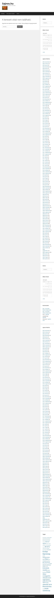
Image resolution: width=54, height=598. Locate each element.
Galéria (18, 13)
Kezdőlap (2, 13)
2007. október (45, 228)
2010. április (45, 179)
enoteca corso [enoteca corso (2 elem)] (44, 548)
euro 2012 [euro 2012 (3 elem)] (49, 549)
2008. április (45, 218)
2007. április (45, 238)
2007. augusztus (46, 231)
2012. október (45, 131)
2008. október (45, 209)
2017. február (45, 87)
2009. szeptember (46, 191)
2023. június (45, 68)
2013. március (45, 123)
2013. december (46, 110)
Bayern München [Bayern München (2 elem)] (47, 540)
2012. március (45, 142)
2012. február (45, 144)
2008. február (45, 221)
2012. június (45, 137)
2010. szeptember (46, 171)
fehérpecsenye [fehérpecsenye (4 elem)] (46, 557)
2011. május (45, 158)
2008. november (46, 207)
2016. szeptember (46, 92)
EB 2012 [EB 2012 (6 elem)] (47, 547)
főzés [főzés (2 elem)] (49, 559)
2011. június (45, 157)
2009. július (45, 194)
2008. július (45, 213)
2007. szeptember (46, 230)
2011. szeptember (46, 152)
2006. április (45, 258)
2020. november (46, 76)
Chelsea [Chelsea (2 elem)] (49, 543)
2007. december (46, 225)
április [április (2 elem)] (43, 588)
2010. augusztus (46, 173)
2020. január (45, 79)
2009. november (46, 188)
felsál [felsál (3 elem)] (44, 559)
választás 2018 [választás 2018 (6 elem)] (47, 584)
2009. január (45, 204)
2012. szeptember (46, 133)
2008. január (45, 223)
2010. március (45, 181)
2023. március (45, 70)
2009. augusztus (46, 192)
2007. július (45, 233)
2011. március (45, 162)
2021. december (46, 74)
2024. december (46, 66)
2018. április (45, 81)
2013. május (45, 120)
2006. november (46, 246)
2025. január (45, 65)
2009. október (45, 189)
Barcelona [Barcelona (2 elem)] (44, 540)
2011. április (45, 160)
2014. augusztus (46, 104)
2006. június (45, 255)
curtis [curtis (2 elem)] (46, 545)
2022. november (46, 71)
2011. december (46, 147)
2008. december (46, 205)
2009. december (46, 186)
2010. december (46, 167)
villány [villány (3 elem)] (47, 582)
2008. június (45, 215)
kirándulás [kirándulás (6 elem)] (46, 568)
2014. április (45, 107)
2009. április (45, 199)
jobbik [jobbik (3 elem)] (47, 565)
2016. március (45, 95)
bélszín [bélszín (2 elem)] (47, 543)
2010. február (45, 183)
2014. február (45, 108)
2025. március (45, 63)
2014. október (45, 100)
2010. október (45, 170)
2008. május (45, 217)
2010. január (45, 184)
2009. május (45, 197)
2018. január (45, 83)
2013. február (45, 125)
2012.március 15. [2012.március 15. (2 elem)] (45, 537)
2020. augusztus (46, 78)
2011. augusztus (46, 154)
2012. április (45, 141)
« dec (44, 52)
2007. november (46, 226)
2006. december (46, 244)
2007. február (45, 241)
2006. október (45, 247)
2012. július (45, 136)
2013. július (45, 116)
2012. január (45, 146)
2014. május (45, 105)
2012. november (46, 129)
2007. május (45, 236)
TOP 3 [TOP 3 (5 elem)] (44, 582)
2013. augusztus (46, 115)
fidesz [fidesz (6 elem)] (46, 559)
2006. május (45, 257)
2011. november (46, 149)
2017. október (45, 84)
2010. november (46, 168)
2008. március (45, 220)
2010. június (45, 176)
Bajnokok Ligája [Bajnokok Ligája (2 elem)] (49, 537)
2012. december (46, 128)
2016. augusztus (46, 94)
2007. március (45, 239)
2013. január (45, 126)
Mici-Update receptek (10, 13)
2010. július (45, 175)
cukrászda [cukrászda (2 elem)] (44, 545)
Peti (43, 308)
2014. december (46, 99)
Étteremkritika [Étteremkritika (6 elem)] (47, 586)
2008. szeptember (46, 210)
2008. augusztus (46, 212)
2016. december (46, 91)
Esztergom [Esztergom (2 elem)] (48, 548)
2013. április (45, 121)
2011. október (45, 150)
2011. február (45, 163)
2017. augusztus (46, 86)
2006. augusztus (46, 252)
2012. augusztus (46, 134)
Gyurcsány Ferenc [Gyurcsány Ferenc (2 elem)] (45, 563)
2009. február (45, 202)
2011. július (45, 155)
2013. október (45, 113)
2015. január (45, 97)
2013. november (46, 112)
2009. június (45, 196)
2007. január (45, 242)
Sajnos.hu (8, 3)
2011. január (45, 165)
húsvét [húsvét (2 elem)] (48, 563)
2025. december (46, 62)
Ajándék (47, 314)
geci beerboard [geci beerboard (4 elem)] (46, 562)
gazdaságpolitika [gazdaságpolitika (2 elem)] (45, 560)
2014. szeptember (46, 102)
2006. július (45, 254)
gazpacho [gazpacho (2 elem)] (48, 560)
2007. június (45, 234)
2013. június (45, 118)
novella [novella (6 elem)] (45, 570)
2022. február (45, 73)
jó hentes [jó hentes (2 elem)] (46, 566)
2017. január (45, 89)
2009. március (45, 200)
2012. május (45, 139)
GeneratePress (32, 596)
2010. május (45, 178)
